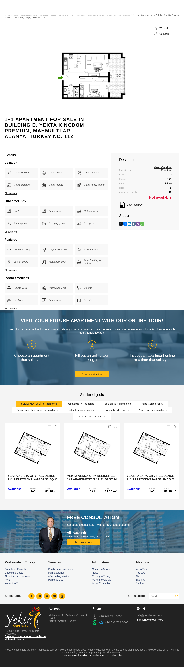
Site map (140, 579)
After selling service (58, 576)
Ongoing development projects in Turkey (30, 15)
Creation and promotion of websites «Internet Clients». (25, 637)
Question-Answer (101, 569)
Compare (164, 34)
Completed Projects (15, 569)
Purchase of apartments (61, 569)
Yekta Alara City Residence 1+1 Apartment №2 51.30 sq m (150, 477)
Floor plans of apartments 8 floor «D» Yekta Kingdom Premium (103, 15)
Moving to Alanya (101, 579)
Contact (140, 583)
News (95, 572)
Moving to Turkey (101, 576)
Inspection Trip (12, 583)
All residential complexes (18, 576)
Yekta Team (142, 569)
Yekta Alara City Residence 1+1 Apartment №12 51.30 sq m (92, 477)
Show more (11, 193)
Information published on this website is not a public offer (92, 655)
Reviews (140, 572)
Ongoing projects (14, 572)
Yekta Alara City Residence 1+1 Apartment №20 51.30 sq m (32, 477)
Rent (7, 579)
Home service (55, 579)
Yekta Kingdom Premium (62, 15)
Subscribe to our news (150, 619)
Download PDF (135, 204)
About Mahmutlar (101, 583)
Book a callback (83, 542)
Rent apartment (56, 572)
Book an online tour (92, 374)
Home (7, 15)
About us (140, 576)
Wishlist (163, 28)
